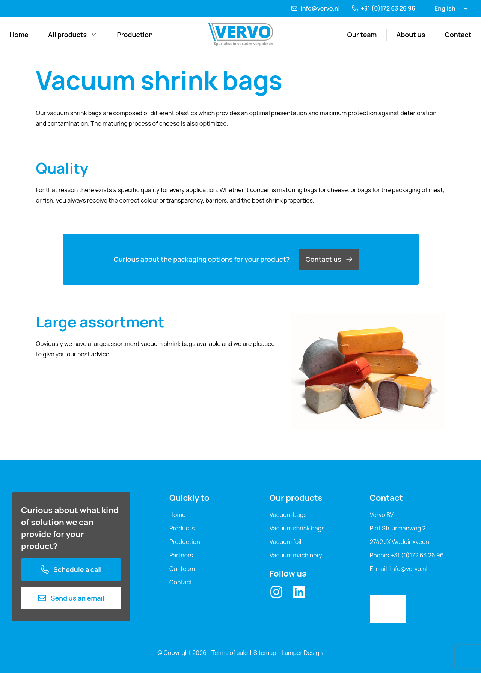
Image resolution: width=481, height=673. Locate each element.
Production (135, 34)
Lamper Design (302, 653)
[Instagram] (276, 592)
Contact (458, 34)
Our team (362, 34)
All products (72, 35)
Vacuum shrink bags (297, 528)
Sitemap (264, 653)
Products (182, 528)
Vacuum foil (286, 542)
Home (19, 34)
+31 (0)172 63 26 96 (388, 8)
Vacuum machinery (296, 555)
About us (411, 34)
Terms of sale (229, 653)
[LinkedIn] (299, 592)
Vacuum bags (288, 515)
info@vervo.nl (319, 8)
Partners (181, 555)
